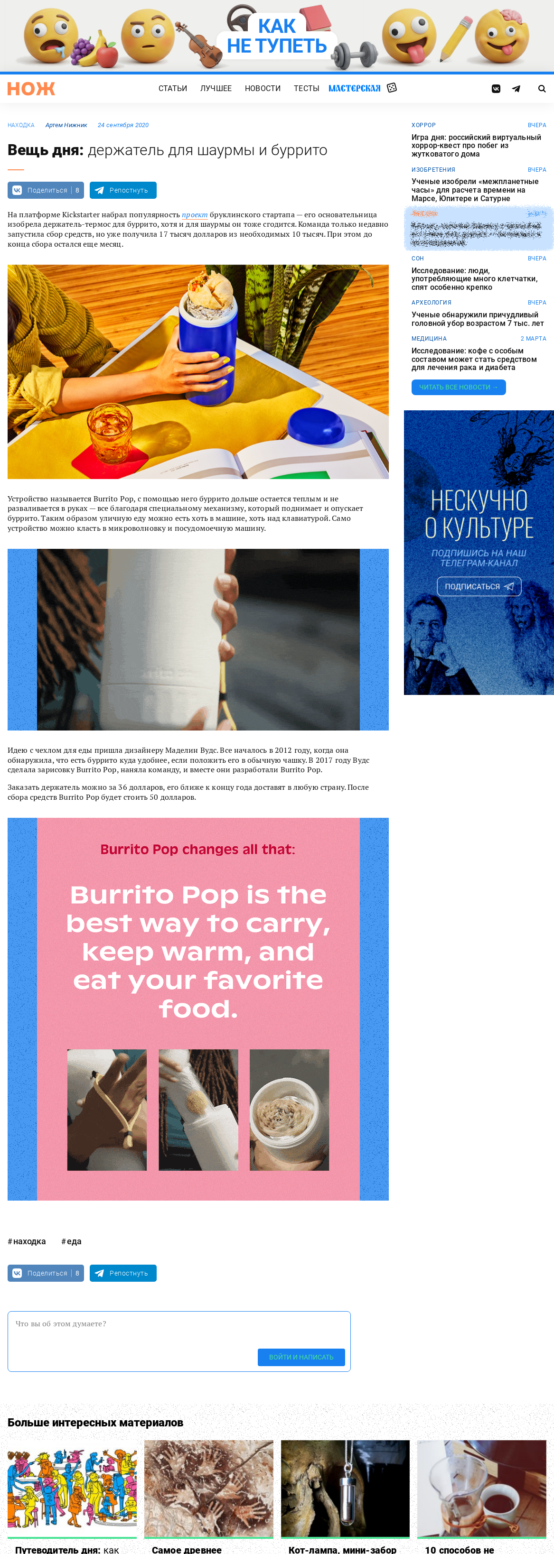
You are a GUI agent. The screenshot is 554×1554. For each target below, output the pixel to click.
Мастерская (354, 88)
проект (195, 214)
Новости (263, 88)
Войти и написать (301, 1357)
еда (74, 1241)
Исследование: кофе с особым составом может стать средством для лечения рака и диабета (474, 359)
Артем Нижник (66, 125)
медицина (429, 338)
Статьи (173, 88)
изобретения (434, 169)
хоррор (424, 125)
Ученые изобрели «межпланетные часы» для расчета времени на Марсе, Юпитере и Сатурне (475, 190)
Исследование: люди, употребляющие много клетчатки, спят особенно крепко (475, 279)
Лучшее (216, 88)
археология (431, 302)
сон (418, 258)
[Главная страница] (31, 89)
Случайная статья (392, 88)
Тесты (306, 88)
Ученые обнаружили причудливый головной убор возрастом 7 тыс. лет (478, 319)
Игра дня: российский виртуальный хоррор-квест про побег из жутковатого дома (476, 145)
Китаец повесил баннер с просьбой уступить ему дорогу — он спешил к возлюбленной (476, 234)
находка (21, 125)
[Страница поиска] (541, 88)
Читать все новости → (458, 387)
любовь (424, 214)
